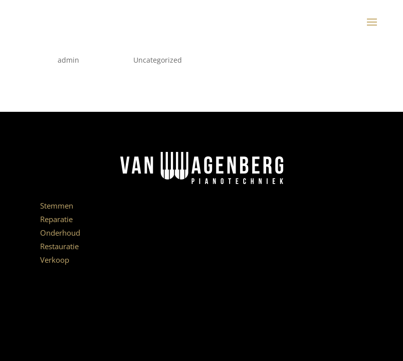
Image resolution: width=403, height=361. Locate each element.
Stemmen (56, 206)
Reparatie (56, 219)
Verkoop (54, 260)
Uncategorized (157, 60)
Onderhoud (60, 233)
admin (68, 60)
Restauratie (59, 246)
